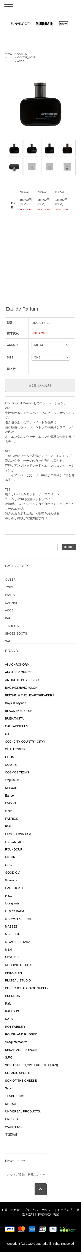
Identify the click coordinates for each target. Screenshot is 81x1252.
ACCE (20, 61)
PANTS (10, 595)
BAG (8, 618)
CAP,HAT (11, 602)
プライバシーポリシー (39, 1210)
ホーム (9, 53)
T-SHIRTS (12, 625)
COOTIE (22, 53)
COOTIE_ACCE (26, 57)
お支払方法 (65, 1210)
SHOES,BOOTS (16, 633)
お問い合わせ (11, 1210)
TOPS (9, 587)
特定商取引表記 (48, 1214)
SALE (9, 641)
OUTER (10, 579)
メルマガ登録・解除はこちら (26, 1174)
